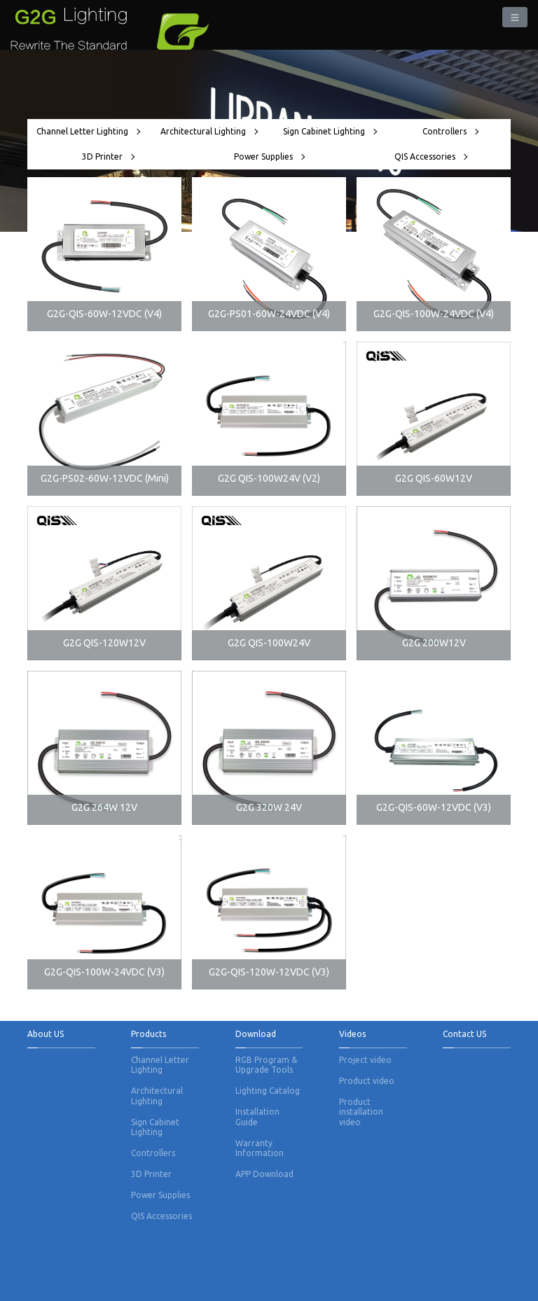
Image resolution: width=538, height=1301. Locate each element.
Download (255, 1033)
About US (45, 1033)
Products (148, 1033)
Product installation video (361, 1112)
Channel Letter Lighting (87, 131)
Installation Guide (257, 1116)
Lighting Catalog (267, 1090)
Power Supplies (269, 156)
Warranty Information (259, 1148)
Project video (365, 1059)
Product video (366, 1080)
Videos (352, 1033)
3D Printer (108, 156)
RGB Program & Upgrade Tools (266, 1064)
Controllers (450, 131)
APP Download (264, 1173)
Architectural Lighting (208, 131)
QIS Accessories (430, 156)
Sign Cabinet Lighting (329, 131)
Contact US (464, 1033)
